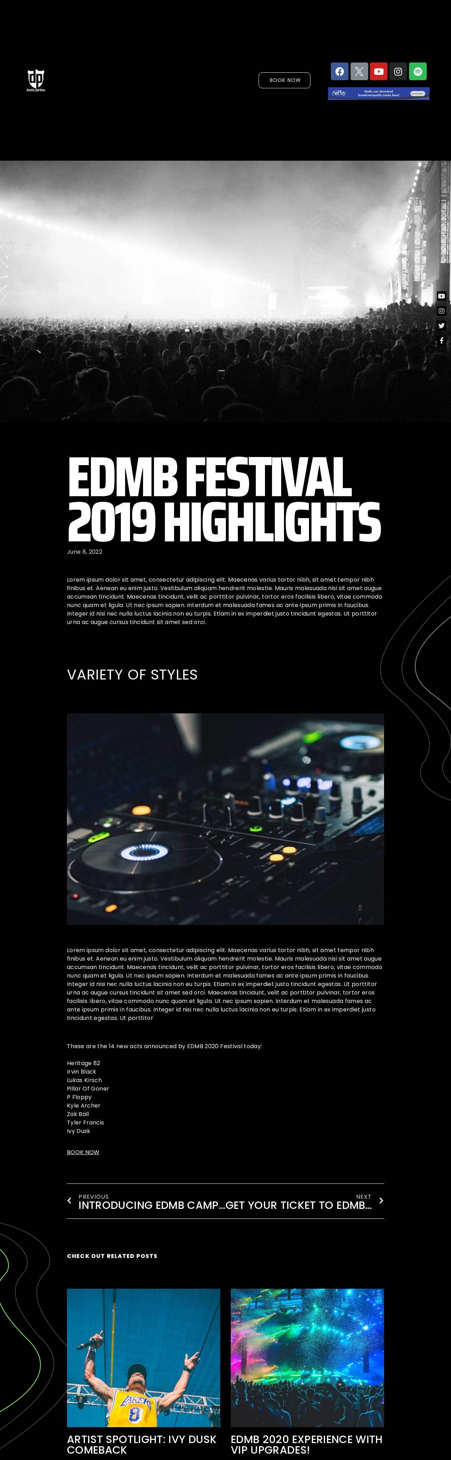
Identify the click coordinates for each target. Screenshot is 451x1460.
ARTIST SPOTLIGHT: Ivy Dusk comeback (142, 1445)
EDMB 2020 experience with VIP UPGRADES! (307, 1445)
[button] (291, 80)
